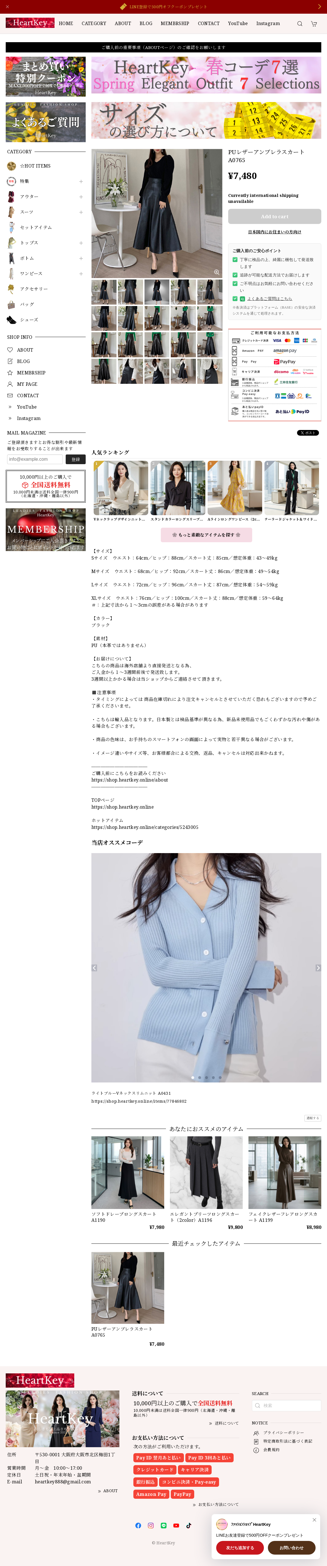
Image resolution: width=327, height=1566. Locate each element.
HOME (66, 23)
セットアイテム (36, 227)
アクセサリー (34, 289)
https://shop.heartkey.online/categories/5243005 (144, 827)
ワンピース (31, 273)
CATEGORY (94, 23)
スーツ (26, 212)
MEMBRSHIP (175, 23)
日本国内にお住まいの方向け (275, 232)
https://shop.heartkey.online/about (129, 780)
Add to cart (274, 216)
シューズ (29, 320)
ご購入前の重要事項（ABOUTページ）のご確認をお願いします (163, 47)
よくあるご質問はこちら (266, 298)
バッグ (27, 304)
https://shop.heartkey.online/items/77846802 (139, 1101)
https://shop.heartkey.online (122, 807)
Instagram (268, 23)
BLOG (146, 23)
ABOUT (123, 23)
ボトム (27, 258)
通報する (312, 1118)
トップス (29, 243)
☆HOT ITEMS (35, 166)
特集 (24, 181)
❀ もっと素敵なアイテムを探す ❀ (206, 535)
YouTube (238, 23)
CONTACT (209, 23)
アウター (29, 196)
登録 (75, 459)
